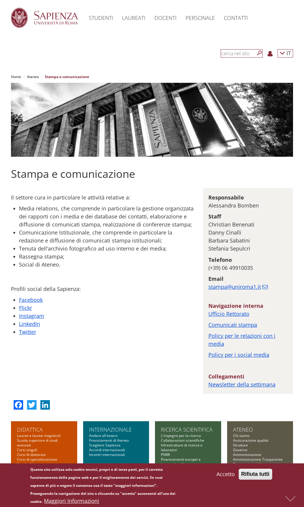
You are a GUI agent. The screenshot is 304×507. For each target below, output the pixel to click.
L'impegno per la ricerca (181, 405)
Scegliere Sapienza (105, 415)
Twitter (27, 301)
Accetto (225, 474)
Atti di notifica (244, 462)
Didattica (30, 399)
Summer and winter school (39, 457)
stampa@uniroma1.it (234, 256)
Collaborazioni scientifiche (182, 410)
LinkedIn (29, 293)
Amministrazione (247, 424)
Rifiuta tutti (255, 475)
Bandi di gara (244, 448)
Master (23, 443)
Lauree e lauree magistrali (39, 405)
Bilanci (238, 457)
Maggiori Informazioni (71, 501)
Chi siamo (241, 405)
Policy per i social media (238, 324)
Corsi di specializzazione (37, 429)
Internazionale (110, 399)
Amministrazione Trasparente (258, 429)
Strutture (240, 415)
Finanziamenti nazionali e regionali (182, 441)
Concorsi (240, 453)
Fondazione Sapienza (250, 443)
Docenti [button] (165, 17)
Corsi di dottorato (31, 424)
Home (16, 76)
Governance (171, 462)
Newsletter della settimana (242, 354)
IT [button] (285, 53)
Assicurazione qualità (250, 410)
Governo (240, 419)
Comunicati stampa (232, 294)
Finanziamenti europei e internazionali (181, 432)
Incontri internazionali (107, 424)
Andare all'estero (103, 405)
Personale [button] (200, 17)
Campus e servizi (247, 434)
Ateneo (33, 76)
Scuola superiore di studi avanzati (37, 413)
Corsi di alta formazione (36, 448)
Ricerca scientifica (187, 399)
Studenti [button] (101, 17)
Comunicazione (246, 438)
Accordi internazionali (107, 419)
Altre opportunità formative (39, 462)
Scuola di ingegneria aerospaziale (33, 436)
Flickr (25, 277)
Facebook (31, 269)
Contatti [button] (236, 17)
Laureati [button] (133, 17)
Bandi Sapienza (173, 448)
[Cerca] (259, 53)
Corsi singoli (27, 419)
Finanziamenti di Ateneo (109, 410)
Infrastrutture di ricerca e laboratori (181, 417)
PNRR (165, 424)
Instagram (31, 285)
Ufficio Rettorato (228, 283)
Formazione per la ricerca (182, 457)
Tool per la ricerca (176, 453)
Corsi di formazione (33, 453)
